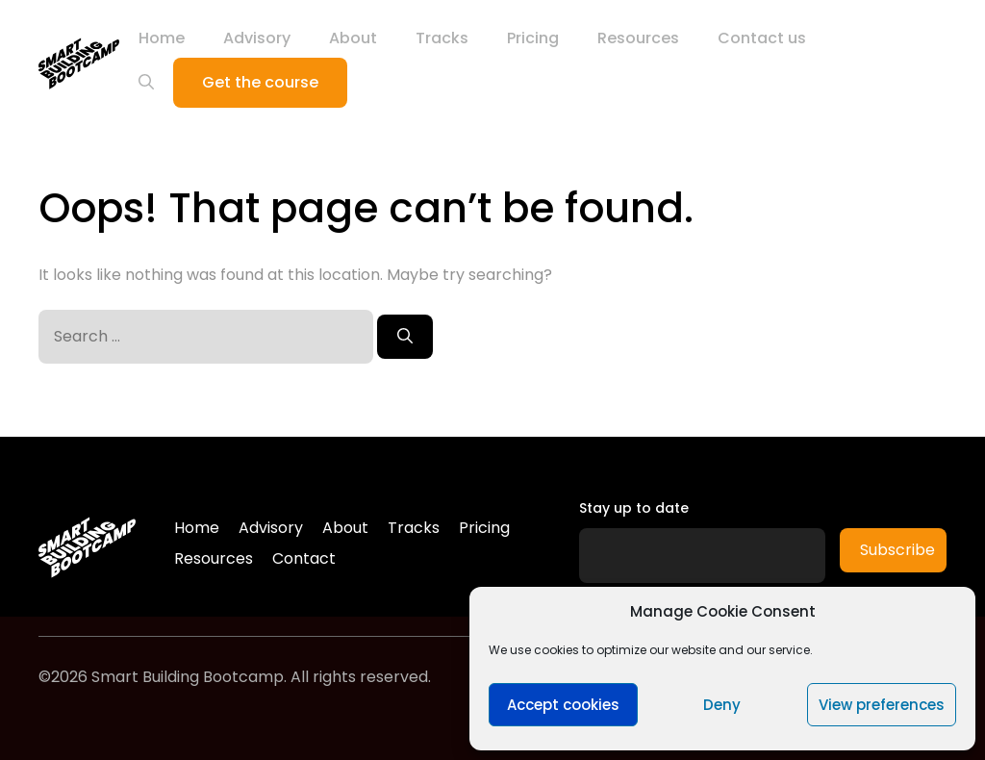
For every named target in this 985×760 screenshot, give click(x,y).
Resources (638, 38)
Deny (722, 705)
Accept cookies (563, 705)
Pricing (533, 38)
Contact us (762, 38)
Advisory (256, 38)
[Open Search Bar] (146, 82)
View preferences (882, 705)
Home (162, 38)
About (353, 38)
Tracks (442, 38)
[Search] (405, 337)
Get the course (260, 82)
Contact (304, 558)
